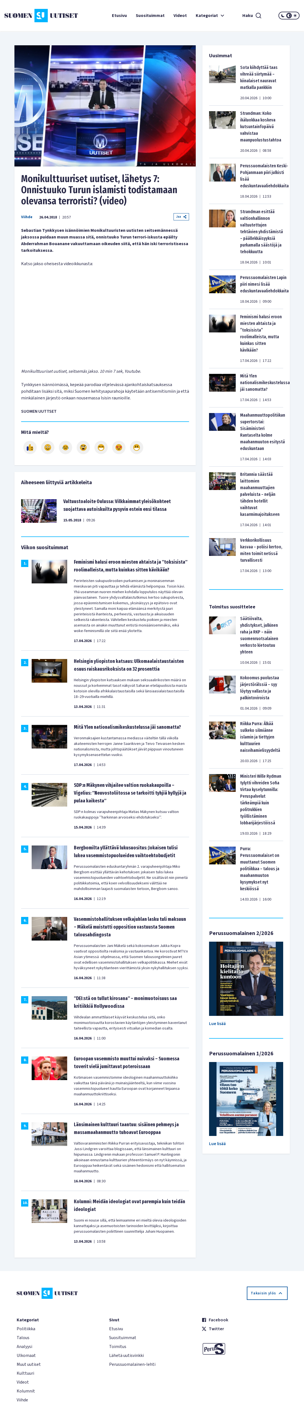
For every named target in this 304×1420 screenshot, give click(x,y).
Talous (23, 1338)
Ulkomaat (26, 1355)
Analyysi (24, 1347)
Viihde (26, 217)
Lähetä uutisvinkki (126, 1355)
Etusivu (119, 16)
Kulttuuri (25, 1373)
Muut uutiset (29, 1364)
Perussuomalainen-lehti (132, 1364)
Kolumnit (26, 1391)
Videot (180, 16)
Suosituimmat (150, 16)
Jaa (181, 216)
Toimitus (117, 1347)
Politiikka (26, 1329)
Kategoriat (211, 15)
